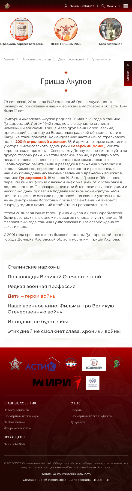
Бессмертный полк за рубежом (91, 416)
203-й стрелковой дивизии (41, 141)
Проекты (76, 410)
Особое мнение (14, 422)
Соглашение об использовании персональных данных (66, 480)
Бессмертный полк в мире (21, 416)
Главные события (20, 403)
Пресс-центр (15, 437)
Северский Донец (88, 146)
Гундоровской (32, 177)
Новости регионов (16, 410)
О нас (76, 403)
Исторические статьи (36, 59)
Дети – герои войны (71, 59)
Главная (9, 59)
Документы (78, 422)
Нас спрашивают (15, 444)
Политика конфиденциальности (66, 474)
